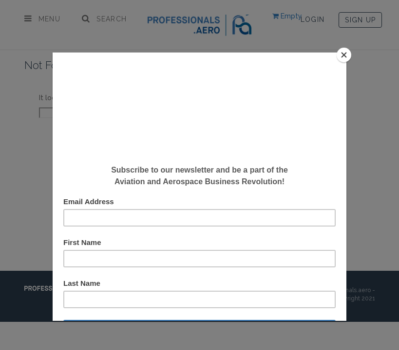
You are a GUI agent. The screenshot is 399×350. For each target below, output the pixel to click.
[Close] (344, 55)
